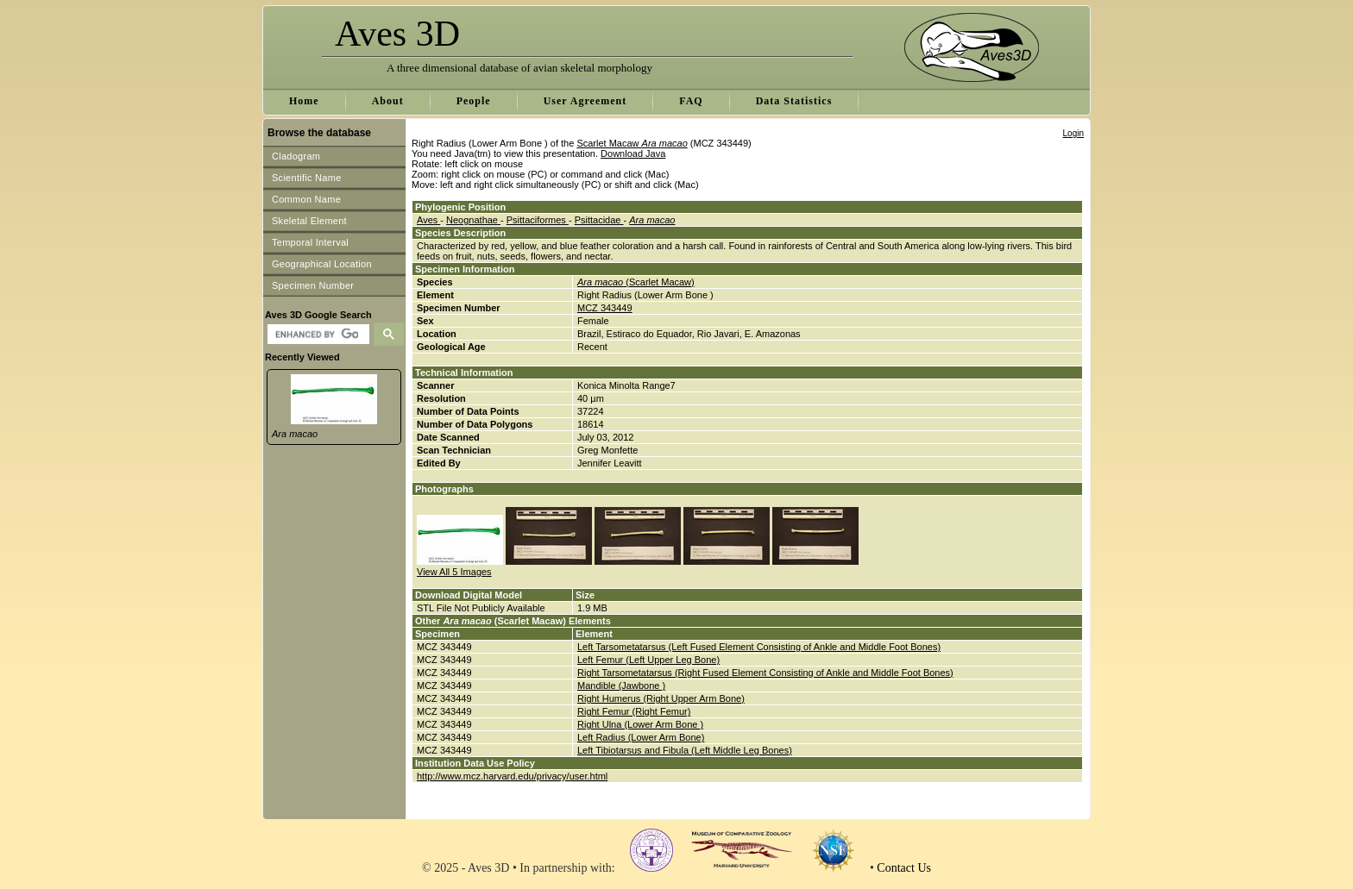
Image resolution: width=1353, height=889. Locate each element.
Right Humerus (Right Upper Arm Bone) (661, 698)
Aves (428, 220)
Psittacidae (599, 220)
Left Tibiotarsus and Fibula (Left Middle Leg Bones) (684, 750)
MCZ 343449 (604, 308)
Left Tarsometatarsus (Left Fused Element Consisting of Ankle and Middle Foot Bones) (759, 647)
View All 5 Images (454, 572)
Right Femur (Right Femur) (633, 711)
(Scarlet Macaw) (636, 282)
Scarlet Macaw (631, 143)
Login (1073, 133)
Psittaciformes (538, 220)
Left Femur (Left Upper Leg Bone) (648, 659)
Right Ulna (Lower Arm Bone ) (640, 724)
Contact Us (904, 867)
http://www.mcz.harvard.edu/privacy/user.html (512, 776)
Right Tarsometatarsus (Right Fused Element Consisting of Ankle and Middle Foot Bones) (765, 672)
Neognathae (473, 220)
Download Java (633, 153)
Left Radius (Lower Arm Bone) (640, 737)
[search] (316, 335)
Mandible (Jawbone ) (621, 685)
